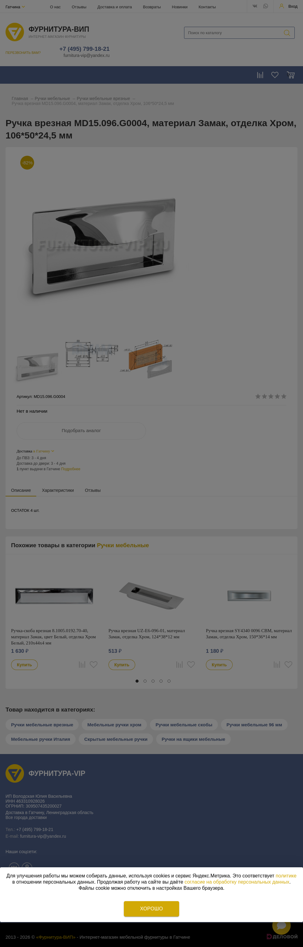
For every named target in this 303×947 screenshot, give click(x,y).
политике (286, 875)
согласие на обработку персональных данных (237, 882)
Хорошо (151, 908)
